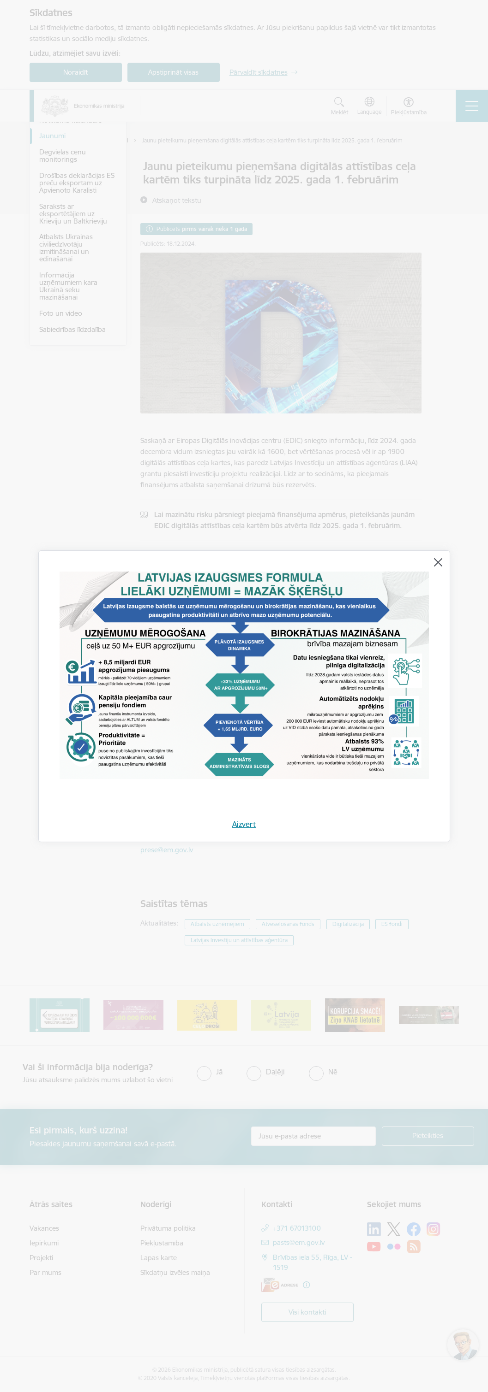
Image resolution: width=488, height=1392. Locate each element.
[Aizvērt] (438, 562)
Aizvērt (244, 824)
